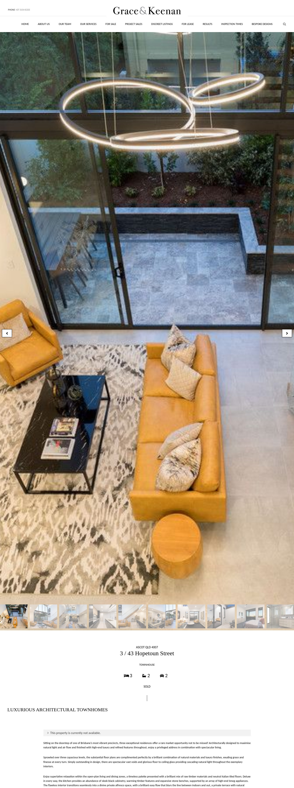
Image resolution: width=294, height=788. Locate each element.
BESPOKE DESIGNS (262, 24)
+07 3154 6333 (23, 9)
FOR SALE (110, 24)
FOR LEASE (188, 24)
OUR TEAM (65, 24)
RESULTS (207, 24)
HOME (25, 24)
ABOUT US (44, 24)
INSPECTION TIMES (232, 24)
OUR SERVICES (88, 24)
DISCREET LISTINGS (162, 24)
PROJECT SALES (133, 24)
